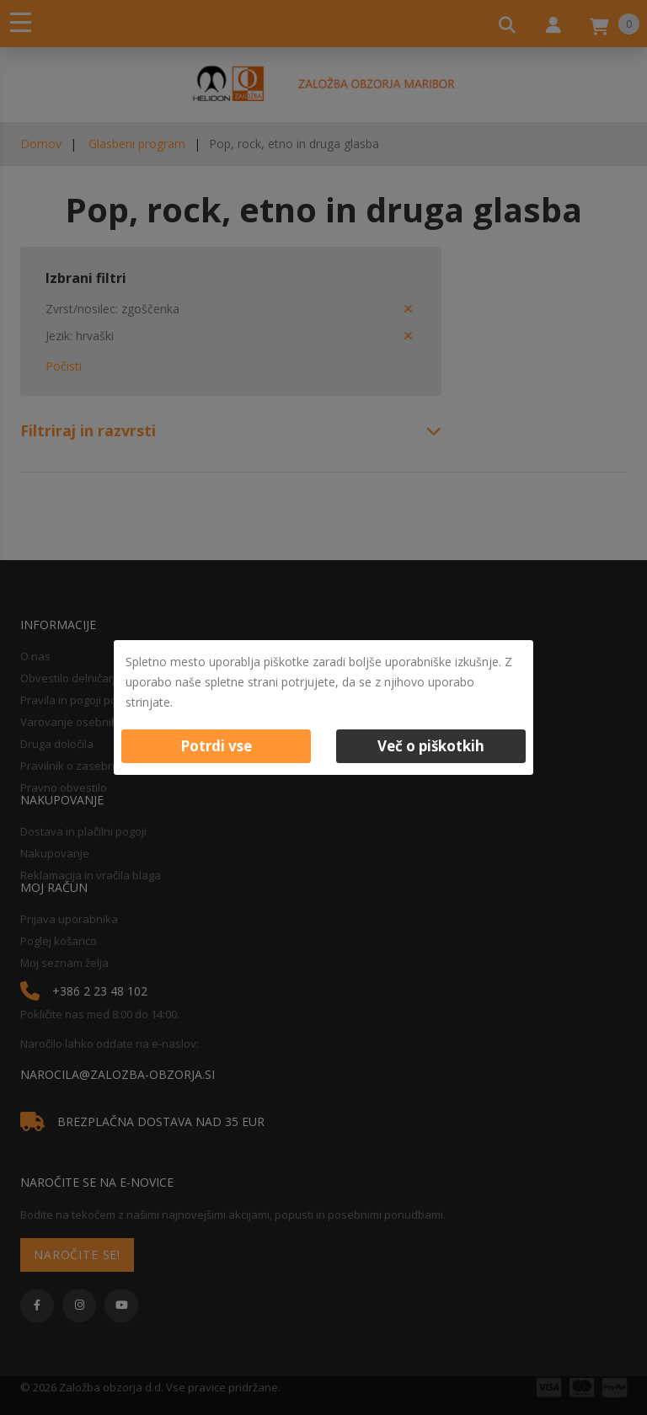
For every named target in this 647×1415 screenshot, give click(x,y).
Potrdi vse (216, 746)
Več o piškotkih (430, 746)
